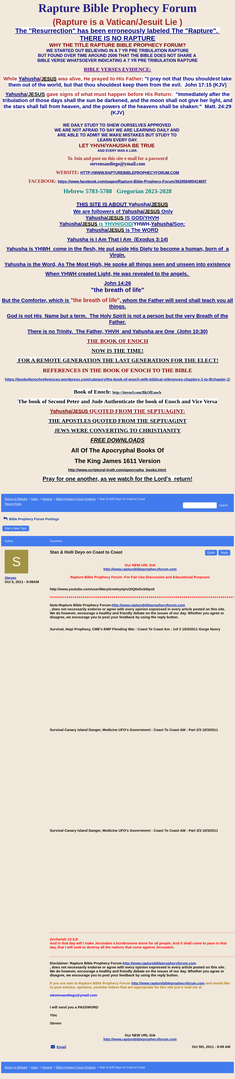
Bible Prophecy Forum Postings (76, 499)
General (47, 499)
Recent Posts (13, 504)
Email (61, 1047)
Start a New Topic (16, 528)
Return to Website (16, 499)
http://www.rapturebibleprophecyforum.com (140, 569)
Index (34, 499)
